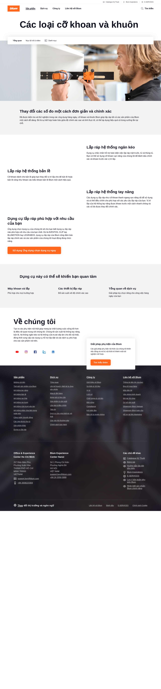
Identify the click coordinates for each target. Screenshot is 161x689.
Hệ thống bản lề (20, 572)
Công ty (91, 555)
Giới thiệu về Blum (94, 560)
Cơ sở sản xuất (129, 580)
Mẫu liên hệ (127, 568)
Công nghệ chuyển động (23, 596)
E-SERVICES (147, 2)
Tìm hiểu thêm (101, 540)
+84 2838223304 (25, 661)
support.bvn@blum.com (28, 657)
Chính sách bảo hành (58, 603)
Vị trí (88, 568)
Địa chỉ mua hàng (130, 564)
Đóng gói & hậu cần (58, 575)
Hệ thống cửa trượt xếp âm (24, 584)
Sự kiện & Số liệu (93, 564)
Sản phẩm (19, 555)
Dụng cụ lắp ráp (20, 608)
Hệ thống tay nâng (21, 568)
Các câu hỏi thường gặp (59, 599)
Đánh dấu (110, 683)
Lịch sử (89, 572)
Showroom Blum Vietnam (133, 584)
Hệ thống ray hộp (20, 576)
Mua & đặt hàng (56, 571)
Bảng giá (131, 640)
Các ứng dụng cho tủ (22, 600)
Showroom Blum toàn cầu (133, 588)
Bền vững (90, 580)
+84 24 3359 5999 (58, 655)
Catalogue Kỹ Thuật (111, 2)
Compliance (91, 584)
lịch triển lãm (92, 588)
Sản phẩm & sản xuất (58, 579)
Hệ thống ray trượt (21, 580)
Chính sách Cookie (139, 683)
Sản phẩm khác (20, 604)
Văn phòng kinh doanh (132, 572)
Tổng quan (54, 560)
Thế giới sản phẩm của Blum (25, 564)
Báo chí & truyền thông (96, 593)
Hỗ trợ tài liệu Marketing (132, 593)
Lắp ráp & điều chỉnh (58, 583)
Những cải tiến (19, 560)
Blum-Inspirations (130, 2)
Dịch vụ (54, 555)
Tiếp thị (53, 587)
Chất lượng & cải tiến (95, 576)
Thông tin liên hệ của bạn (133, 560)
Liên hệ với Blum (132, 555)
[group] (17, 40)
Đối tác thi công (129, 576)
